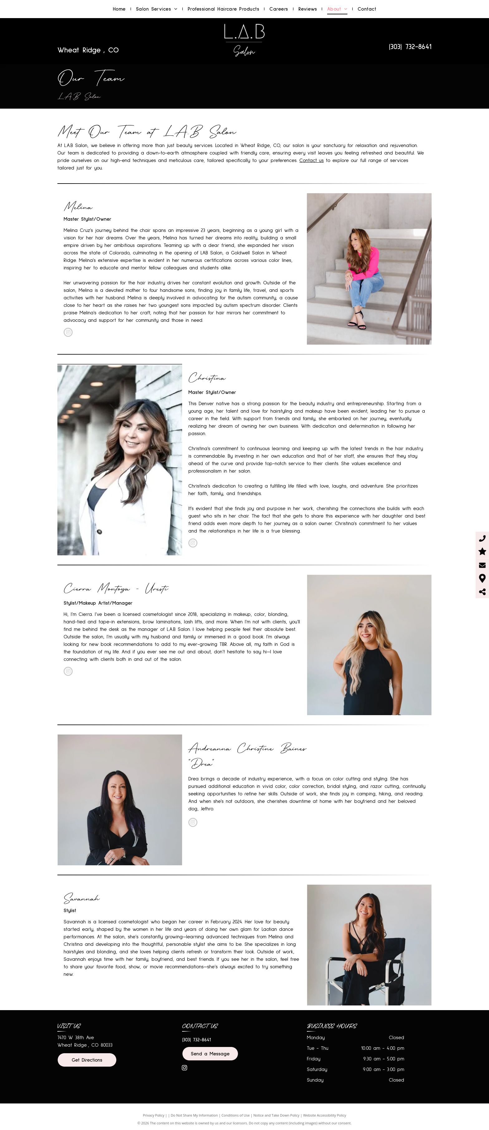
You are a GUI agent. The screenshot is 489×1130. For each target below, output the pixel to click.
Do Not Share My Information (194, 1115)
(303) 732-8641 (410, 47)
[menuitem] (119, 9)
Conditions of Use (235, 1115)
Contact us (311, 160)
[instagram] (68, 333)
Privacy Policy (153, 1115)
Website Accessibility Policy (324, 1115)
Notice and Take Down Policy (277, 1115)
